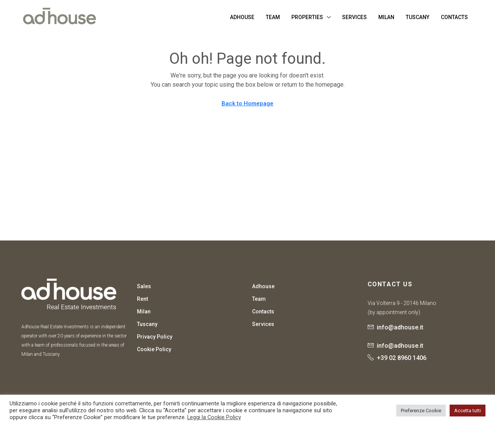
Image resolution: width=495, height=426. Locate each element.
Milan (386, 17)
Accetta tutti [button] (467, 410)
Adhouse (242, 17)
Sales (144, 286)
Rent (142, 299)
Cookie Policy (154, 349)
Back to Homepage (247, 103)
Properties (307, 17)
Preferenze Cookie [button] (421, 410)
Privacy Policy (154, 337)
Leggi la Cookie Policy (214, 417)
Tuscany (417, 17)
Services (354, 17)
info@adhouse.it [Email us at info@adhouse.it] (400, 327)
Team (273, 17)
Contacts (454, 17)
